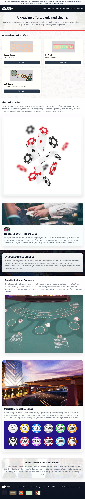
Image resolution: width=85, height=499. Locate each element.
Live (44, 8)
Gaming (58, 8)
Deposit (51, 8)
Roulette (66, 8)
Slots (73, 8)
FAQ (53, 487)
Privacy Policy (35, 487)
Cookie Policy (45, 487)
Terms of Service (23, 487)
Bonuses (80, 8)
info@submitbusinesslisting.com (72, 487)
